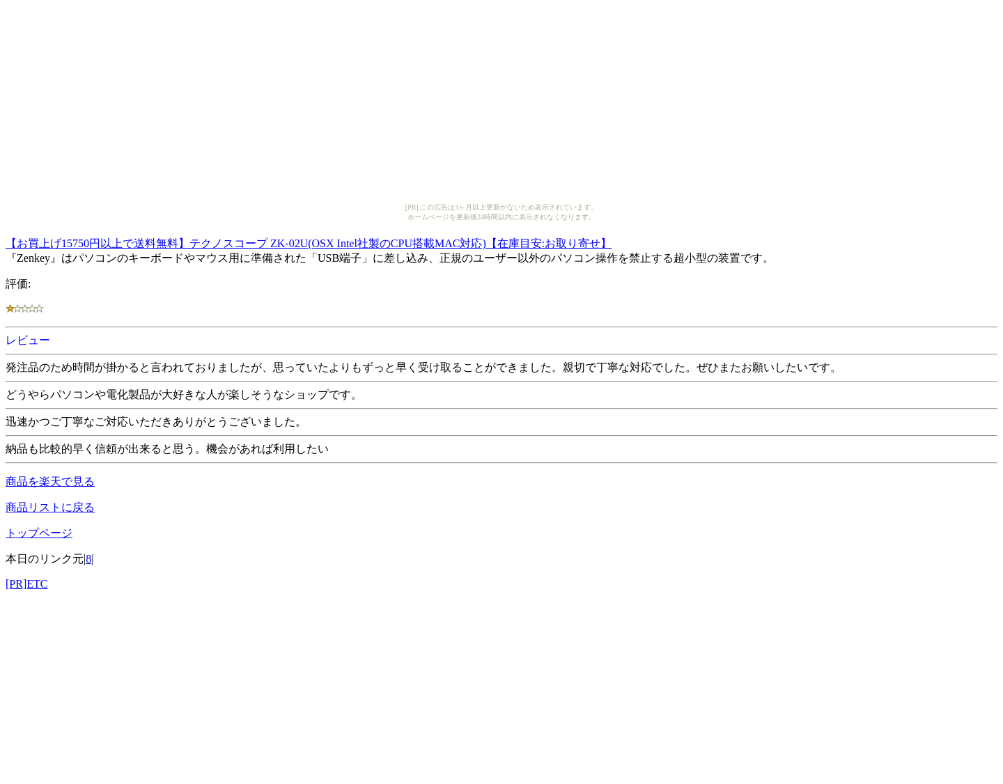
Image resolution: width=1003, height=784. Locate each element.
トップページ (39, 533)
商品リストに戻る (50, 507)
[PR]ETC (26, 584)
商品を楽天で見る (50, 481)
